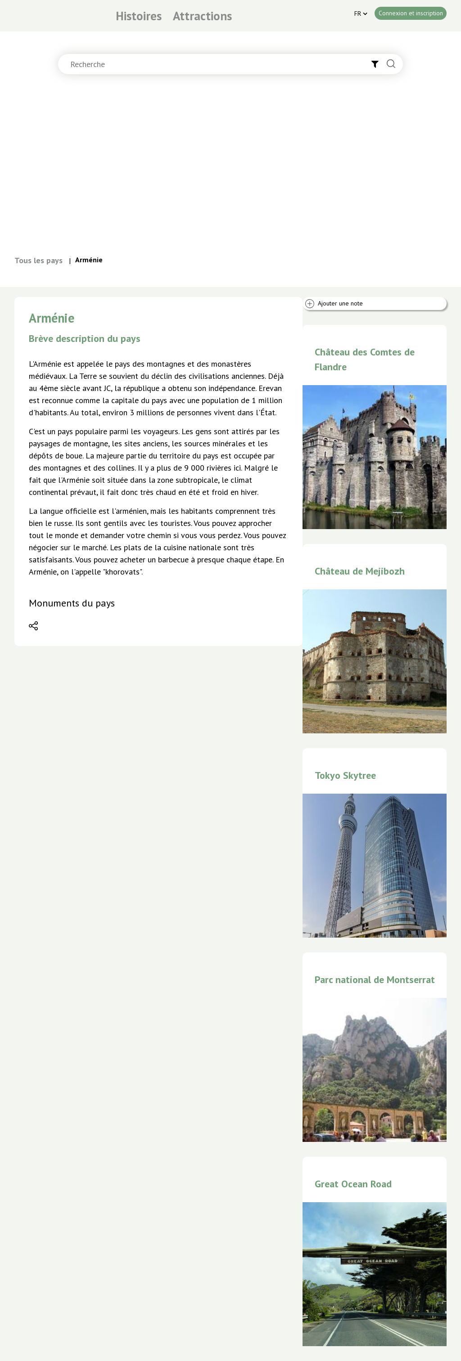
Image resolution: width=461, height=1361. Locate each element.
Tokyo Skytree (345, 775)
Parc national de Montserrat (375, 979)
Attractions (202, 15)
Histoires (139, 15)
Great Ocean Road (353, 1183)
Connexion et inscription (411, 13)
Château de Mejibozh (360, 571)
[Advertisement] (230, 169)
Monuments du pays (72, 603)
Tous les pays (38, 260)
